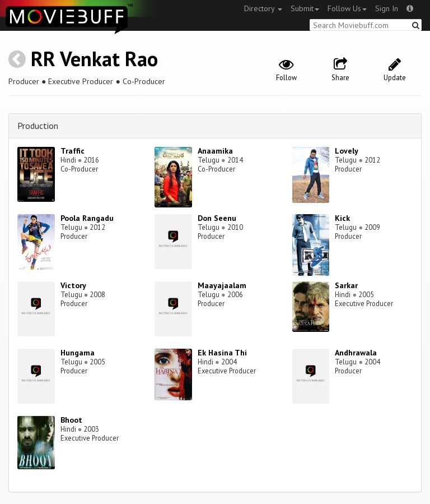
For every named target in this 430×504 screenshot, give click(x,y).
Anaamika (215, 151)
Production (37, 125)
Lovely (346, 151)
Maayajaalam (222, 285)
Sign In (386, 8)
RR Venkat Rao (94, 58)
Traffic (72, 151)
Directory (263, 8)
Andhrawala (356, 353)
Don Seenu (217, 218)
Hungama (77, 353)
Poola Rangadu (87, 218)
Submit (305, 8)
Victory (73, 285)
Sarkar (346, 285)
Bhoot (71, 420)
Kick (342, 218)
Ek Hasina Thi (222, 353)
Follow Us (347, 8)
